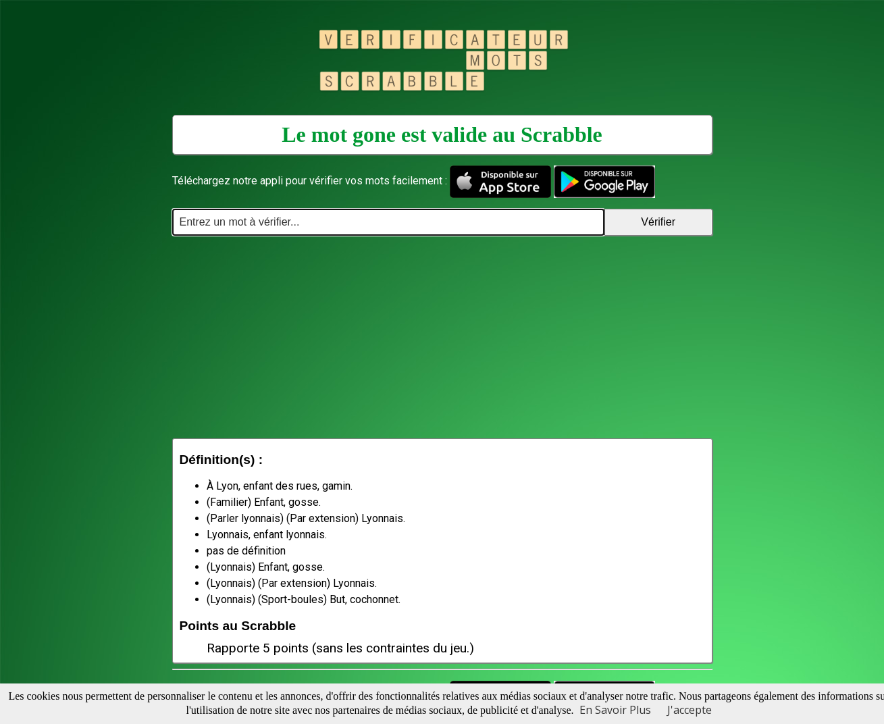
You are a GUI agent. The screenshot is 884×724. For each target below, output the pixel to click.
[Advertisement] (442, 337)
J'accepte (689, 709)
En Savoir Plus (615, 709)
